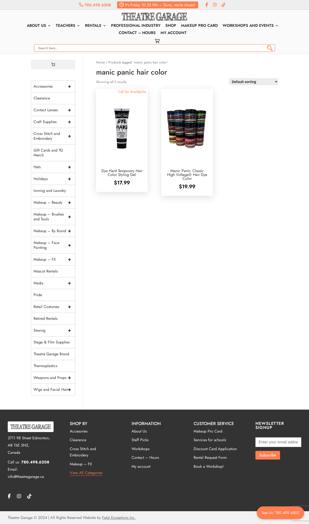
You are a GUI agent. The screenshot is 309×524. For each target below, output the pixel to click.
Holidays (54, 179)
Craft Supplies (54, 122)
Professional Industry (136, 26)
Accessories (54, 86)
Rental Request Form (210, 457)
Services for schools (210, 440)
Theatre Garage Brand (51, 354)
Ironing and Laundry (50, 190)
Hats (54, 167)
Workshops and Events (248, 26)
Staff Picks (140, 440)
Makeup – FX (54, 259)
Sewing (54, 330)
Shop (170, 26)
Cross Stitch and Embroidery (54, 136)
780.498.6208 (95, 5)
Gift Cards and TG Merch (48, 152)
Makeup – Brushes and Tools (54, 217)
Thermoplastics (45, 366)
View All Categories (86, 472)
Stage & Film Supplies (52, 342)
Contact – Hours (137, 33)
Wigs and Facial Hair (54, 389)
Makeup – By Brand (54, 231)
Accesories (78, 431)
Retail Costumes (54, 307)
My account (174, 33)
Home (100, 62)
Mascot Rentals (46, 271)
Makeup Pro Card (199, 26)
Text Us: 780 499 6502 (280, 513)
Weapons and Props (54, 378)
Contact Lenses (54, 110)
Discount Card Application (215, 449)
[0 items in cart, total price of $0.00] (53, 64)
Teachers (65, 26)
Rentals (93, 26)
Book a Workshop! (209, 466)
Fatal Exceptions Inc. (119, 517)
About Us (36, 26)
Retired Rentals (45, 318)
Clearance (42, 98)
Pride (38, 295)
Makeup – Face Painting (54, 245)
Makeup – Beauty (54, 202)
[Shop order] (253, 81)
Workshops (140, 449)
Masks (54, 283)
